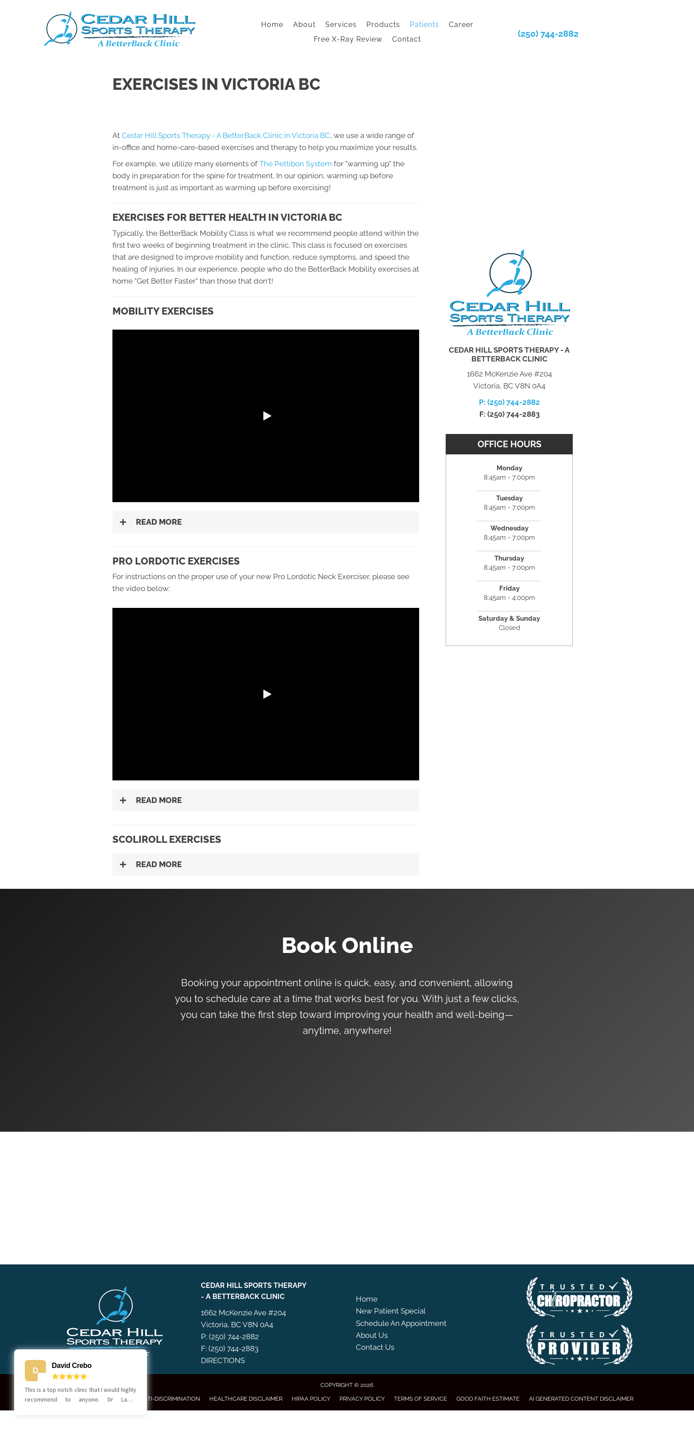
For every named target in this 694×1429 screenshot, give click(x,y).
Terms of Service (420, 1398)
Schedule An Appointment (401, 1323)
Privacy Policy (362, 1398)
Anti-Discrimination (169, 1398)
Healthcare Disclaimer (245, 1398)
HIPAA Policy (311, 1398)
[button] (266, 416)
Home (367, 1299)
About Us (372, 1335)
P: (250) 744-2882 (509, 402)
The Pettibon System (295, 163)
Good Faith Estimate (488, 1398)
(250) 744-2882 (548, 33)
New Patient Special (391, 1310)
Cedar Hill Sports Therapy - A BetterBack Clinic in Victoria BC (226, 135)
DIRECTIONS (223, 1360)
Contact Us (375, 1347)
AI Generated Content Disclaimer (581, 1398)
